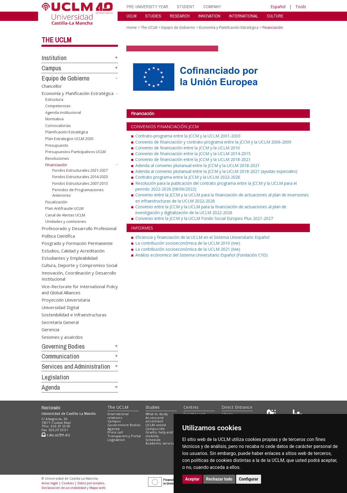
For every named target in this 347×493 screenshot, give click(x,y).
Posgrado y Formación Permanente (77, 243)
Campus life (155, 428)
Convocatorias (58, 125)
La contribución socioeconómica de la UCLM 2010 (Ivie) (187, 243)
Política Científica (58, 236)
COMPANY (212, 6)
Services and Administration (76, 366)
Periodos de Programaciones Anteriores (78, 192)
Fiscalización (56, 202)
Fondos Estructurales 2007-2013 (80, 183)
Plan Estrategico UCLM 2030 (69, 138)
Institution (54, 57)
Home (132, 27)
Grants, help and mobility (159, 434)
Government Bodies (124, 425)
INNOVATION (209, 16)
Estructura (54, 99)
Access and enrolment (154, 419)
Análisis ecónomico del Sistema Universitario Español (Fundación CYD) (201, 255)
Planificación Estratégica (66, 132)
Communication (60, 356)
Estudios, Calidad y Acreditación (73, 250)
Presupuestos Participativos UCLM (75, 151)
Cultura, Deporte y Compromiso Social (79, 265)
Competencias (58, 105)
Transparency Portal (124, 436)
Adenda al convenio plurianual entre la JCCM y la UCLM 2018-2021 (197, 165)
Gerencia (50, 329)
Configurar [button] (248, 479)
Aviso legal (50, 483)
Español (278, 6)
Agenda (51, 387)
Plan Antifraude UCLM (64, 208)
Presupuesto (56, 145)
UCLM (131, 16)
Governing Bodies (63, 346)
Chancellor (52, 86)
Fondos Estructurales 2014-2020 (80, 176)
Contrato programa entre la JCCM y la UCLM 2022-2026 (187, 177)
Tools (300, 6)
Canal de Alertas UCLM (65, 215)
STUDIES (153, 16)
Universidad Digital (60, 307)
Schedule (153, 440)
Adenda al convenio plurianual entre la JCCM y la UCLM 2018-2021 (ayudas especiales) (216, 171)
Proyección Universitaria (66, 300)
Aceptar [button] (192, 479)
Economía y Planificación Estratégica (78, 93)
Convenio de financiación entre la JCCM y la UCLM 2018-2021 (193, 159)
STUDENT (186, 6)
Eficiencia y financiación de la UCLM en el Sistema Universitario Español (202, 237)
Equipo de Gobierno (65, 78)
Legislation (55, 377)
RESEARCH (180, 16)
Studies (152, 407)
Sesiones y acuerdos (62, 337)
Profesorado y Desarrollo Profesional (79, 228)
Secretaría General (60, 322)
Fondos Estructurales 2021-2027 (80, 170)
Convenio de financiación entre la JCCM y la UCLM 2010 (187, 147)
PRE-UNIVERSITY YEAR (147, 6)
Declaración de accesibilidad (64, 487)
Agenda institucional (63, 112)
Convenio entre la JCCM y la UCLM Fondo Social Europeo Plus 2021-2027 (204, 218)
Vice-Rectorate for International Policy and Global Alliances (80, 289)
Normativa (54, 118)
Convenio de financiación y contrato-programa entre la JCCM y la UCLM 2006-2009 (213, 142)
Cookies (68, 483)
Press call (115, 432)
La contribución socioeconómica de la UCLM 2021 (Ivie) (187, 249)
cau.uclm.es (56, 435)
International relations (118, 416)
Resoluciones (57, 158)
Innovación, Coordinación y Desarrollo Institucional (79, 276)
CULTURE (275, 16)
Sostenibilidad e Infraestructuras (74, 315)
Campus (51, 68)
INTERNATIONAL (243, 16)
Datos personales (91, 483)
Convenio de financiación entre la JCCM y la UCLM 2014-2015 (193, 153)
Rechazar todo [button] (219, 479)
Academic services (160, 443)
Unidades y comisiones (65, 221)
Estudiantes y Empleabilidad (70, 258)
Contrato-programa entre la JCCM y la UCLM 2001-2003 (187, 136)
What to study (156, 414)
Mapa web (97, 487)
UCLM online (155, 425)
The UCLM (56, 39)
